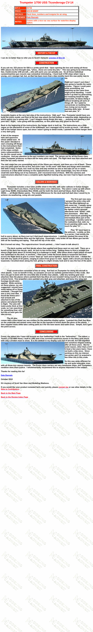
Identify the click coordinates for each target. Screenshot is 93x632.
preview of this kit (57, 58)
